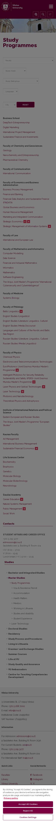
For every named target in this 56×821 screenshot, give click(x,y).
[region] (28, 803)
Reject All (28, 811)
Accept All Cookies (28, 804)
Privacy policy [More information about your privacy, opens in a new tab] (11, 798)
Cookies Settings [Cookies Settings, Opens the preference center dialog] (28, 817)
